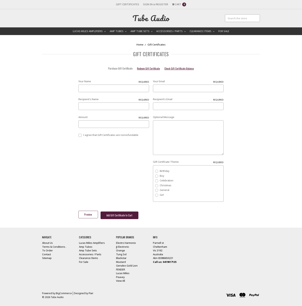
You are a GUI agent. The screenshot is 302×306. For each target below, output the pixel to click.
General (164, 190)
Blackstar (121, 256)
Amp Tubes (118, 31)
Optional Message (163, 117)
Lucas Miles (122, 271)
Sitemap (47, 256)
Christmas (165, 185)
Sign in (148, 4)
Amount (113, 117)
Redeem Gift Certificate (148, 68)
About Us (47, 241)
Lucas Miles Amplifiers (89, 31)
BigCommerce (64, 291)
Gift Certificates (127, 4)
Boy (162, 175)
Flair (91, 291)
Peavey (120, 275)
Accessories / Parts (171, 31)
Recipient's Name (113, 99)
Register (162, 4)
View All (120, 279)
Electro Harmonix (126, 241)
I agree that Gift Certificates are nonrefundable (110, 135)
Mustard (121, 260)
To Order (47, 248)
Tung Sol (121, 252)
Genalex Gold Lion (127, 264)
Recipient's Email (188, 99)
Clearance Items (202, 31)
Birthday (164, 171)
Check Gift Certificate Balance (179, 68)
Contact (46, 252)
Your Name (113, 81)
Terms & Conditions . (54, 245)
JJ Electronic (122, 245)
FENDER (120, 267)
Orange (120, 248)
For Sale (223, 31)
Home (139, 44)
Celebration (166, 180)
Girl (162, 195)
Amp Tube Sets (141, 31)
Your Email (188, 81)
